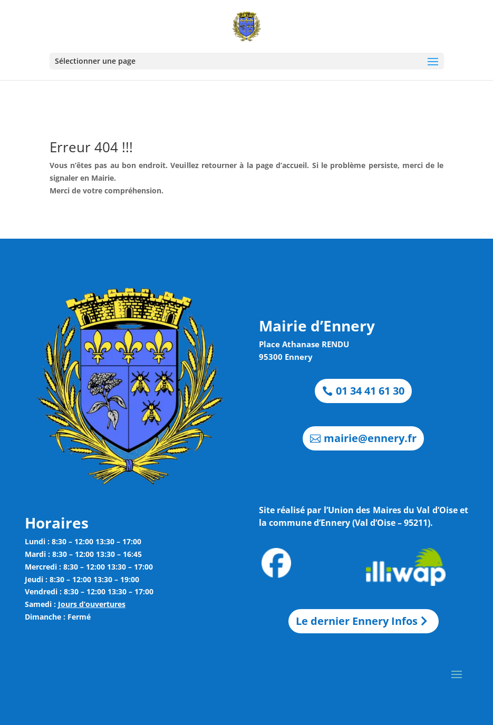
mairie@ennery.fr (370, 438)
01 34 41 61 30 (370, 391)
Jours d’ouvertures (91, 604)
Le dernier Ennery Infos (357, 621)
